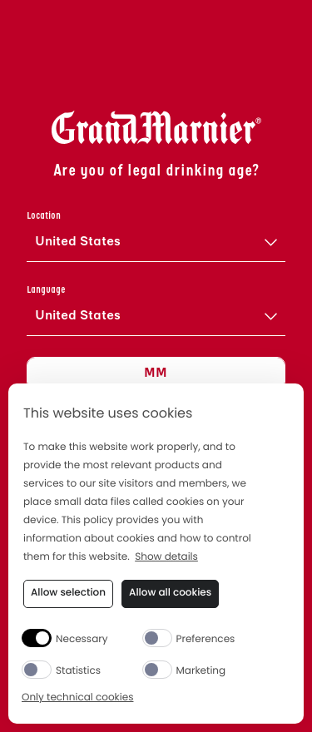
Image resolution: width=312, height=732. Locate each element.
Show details (166, 557)
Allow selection (68, 593)
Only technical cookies (77, 698)
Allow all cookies (170, 593)
